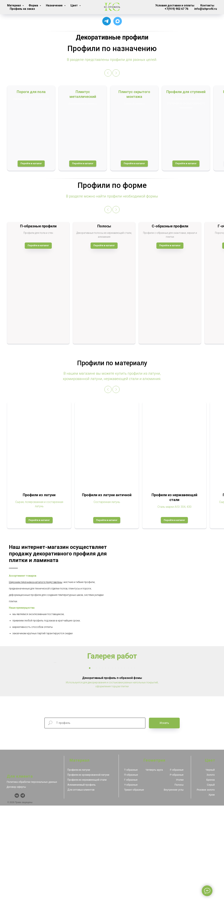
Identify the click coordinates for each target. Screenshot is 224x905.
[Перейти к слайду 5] (102, 767)
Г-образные (131, 879)
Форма (34, 5)
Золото (211, 874)
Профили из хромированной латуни (88, 874)
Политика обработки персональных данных (32, 881)
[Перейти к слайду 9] (115, 767)
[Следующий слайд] (116, 72)
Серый (211, 884)
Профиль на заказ (22, 8)
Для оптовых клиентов (80, 889)
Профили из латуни (78, 869)
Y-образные (131, 884)
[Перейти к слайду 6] (105, 767)
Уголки (180, 879)
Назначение (54, 5)
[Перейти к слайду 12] (125, 767)
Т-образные (131, 869)
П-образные (131, 874)
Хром (212, 894)
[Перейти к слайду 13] (128, 767)
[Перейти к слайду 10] (118, 767)
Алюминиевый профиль (81, 884)
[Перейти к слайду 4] (99, 767)
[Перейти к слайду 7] (109, 767)
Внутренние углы (173, 889)
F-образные (176, 869)
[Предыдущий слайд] (108, 72)
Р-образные (176, 874)
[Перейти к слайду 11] (121, 767)
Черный (210, 869)
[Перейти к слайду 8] (112, 767)
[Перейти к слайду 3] (96, 767)
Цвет (74, 5)
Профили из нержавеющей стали (87, 879)
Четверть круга (154, 869)
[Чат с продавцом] (117, 21)
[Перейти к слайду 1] (89, 767)
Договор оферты (16, 886)
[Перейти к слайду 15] (134, 767)
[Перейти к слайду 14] (131, 767)
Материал (14, 5)
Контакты (207, 5)
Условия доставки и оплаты (174, 5)
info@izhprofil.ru (205, 8)
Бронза (210, 879)
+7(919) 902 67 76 (176, 8)
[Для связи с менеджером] (106, 21)
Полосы (179, 884)
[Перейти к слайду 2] (93, 767)
